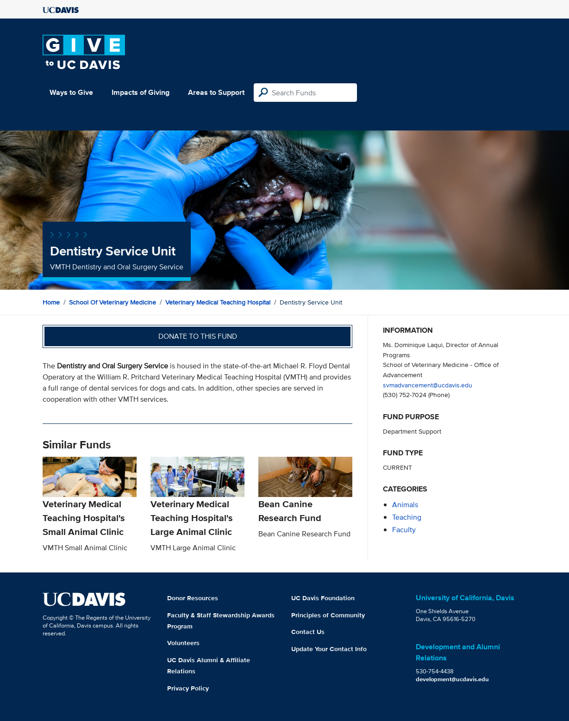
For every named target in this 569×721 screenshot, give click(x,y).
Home (51, 302)
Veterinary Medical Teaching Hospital (217, 302)
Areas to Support (216, 92)
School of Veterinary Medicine (112, 302)
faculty (404, 529)
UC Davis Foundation (323, 598)
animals (405, 504)
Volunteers (183, 642)
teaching (406, 517)
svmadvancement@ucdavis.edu (427, 385)
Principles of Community (328, 615)
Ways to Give (71, 92)
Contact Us (308, 631)
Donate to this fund (197, 336)
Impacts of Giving (140, 92)
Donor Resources (192, 598)
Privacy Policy (188, 688)
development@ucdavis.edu (452, 679)
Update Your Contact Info (329, 648)
